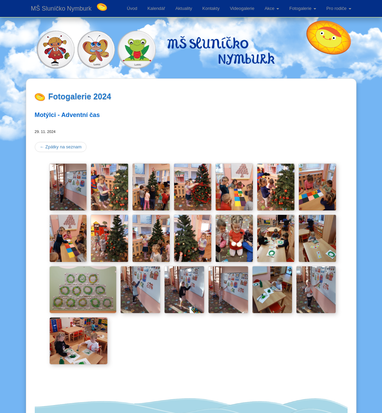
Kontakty (211, 8)
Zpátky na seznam (61, 146)
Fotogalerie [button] (302, 8)
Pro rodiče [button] (338, 8)
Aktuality (183, 8)
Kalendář (156, 8)
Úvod (132, 8)
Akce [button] (271, 8)
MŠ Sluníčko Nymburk (61, 8)
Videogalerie (242, 8)
